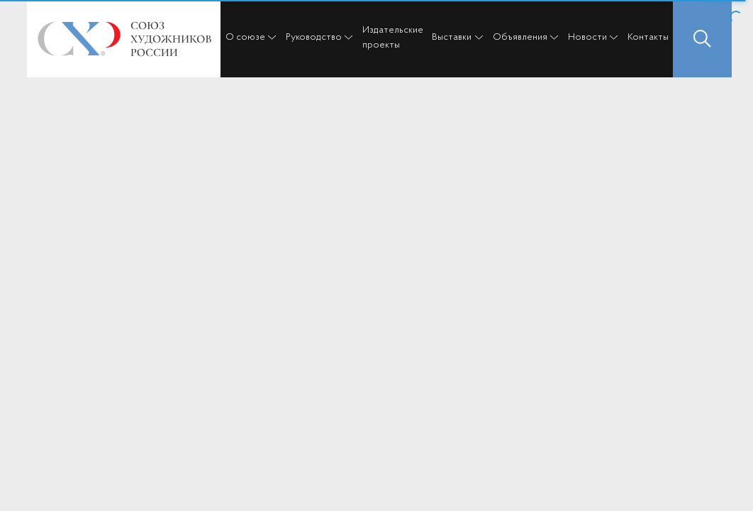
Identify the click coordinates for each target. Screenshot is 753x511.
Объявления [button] (520, 37)
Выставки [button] (452, 37)
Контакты (648, 37)
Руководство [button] (314, 37)
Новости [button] (587, 37)
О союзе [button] (245, 37)
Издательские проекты (392, 38)
